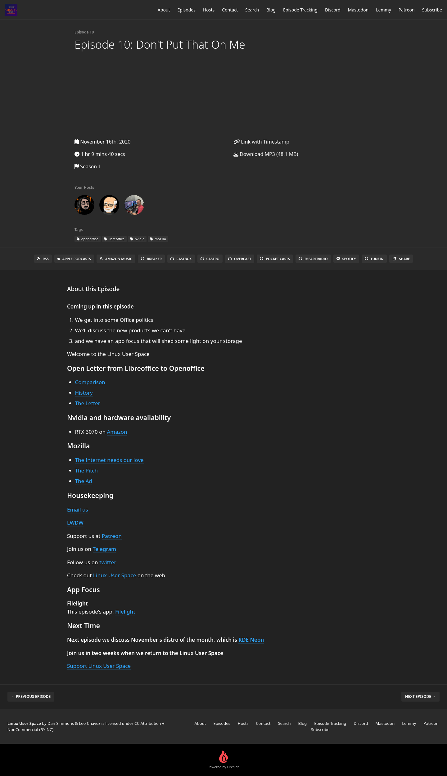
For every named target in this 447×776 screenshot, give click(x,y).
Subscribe (432, 10)
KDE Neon (251, 639)
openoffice (87, 239)
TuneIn (374, 258)
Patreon (407, 10)
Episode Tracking (300, 10)
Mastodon (358, 10)
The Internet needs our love (109, 459)
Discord (333, 10)
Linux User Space (114, 575)
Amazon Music (116, 258)
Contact (230, 10)
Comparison (90, 382)
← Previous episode (31, 696)
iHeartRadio (313, 258)
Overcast (239, 258)
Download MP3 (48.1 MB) (265, 154)
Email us (77, 509)
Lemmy (383, 10)
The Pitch (86, 470)
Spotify (346, 258)
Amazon (117, 431)
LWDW (75, 522)
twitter (107, 562)
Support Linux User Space (99, 665)
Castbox (181, 258)
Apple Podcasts (74, 258)
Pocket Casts (275, 258)
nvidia (137, 239)
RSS (43, 258)
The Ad (83, 481)
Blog (271, 10)
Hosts (208, 10)
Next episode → (420, 696)
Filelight (125, 611)
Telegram (104, 548)
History (84, 392)
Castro (210, 258)
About (164, 10)
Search (252, 10)
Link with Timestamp (261, 141)
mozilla (158, 239)
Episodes (187, 10)
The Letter (87, 403)
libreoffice (114, 239)
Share (401, 258)
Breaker (151, 258)
